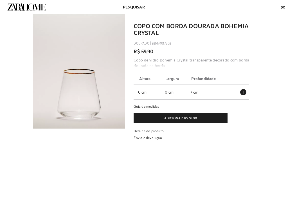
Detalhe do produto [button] (149, 131)
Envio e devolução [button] (148, 138)
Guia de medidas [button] (146, 106)
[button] (79, 71)
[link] (27, 7)
